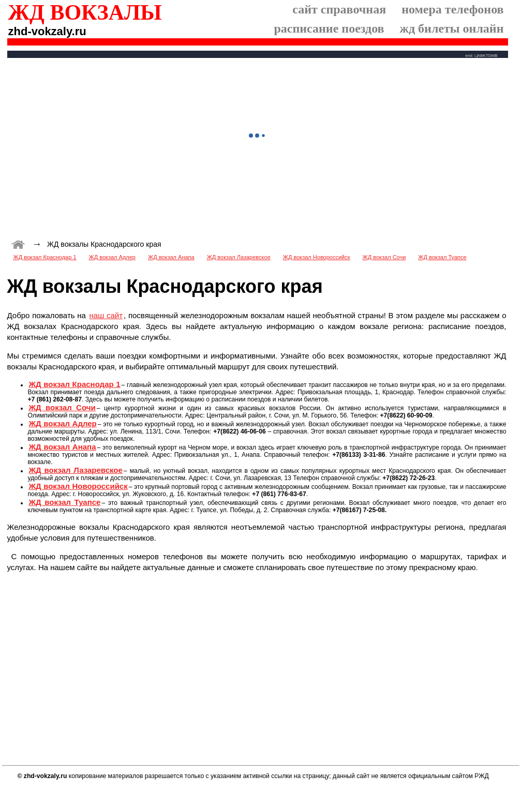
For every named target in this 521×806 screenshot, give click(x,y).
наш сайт (106, 315)
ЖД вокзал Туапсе (442, 257)
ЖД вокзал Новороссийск (316, 257)
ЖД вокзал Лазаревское (239, 257)
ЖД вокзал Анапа (171, 257)
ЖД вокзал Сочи (384, 257)
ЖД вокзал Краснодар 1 (45, 257)
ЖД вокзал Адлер (112, 257)
